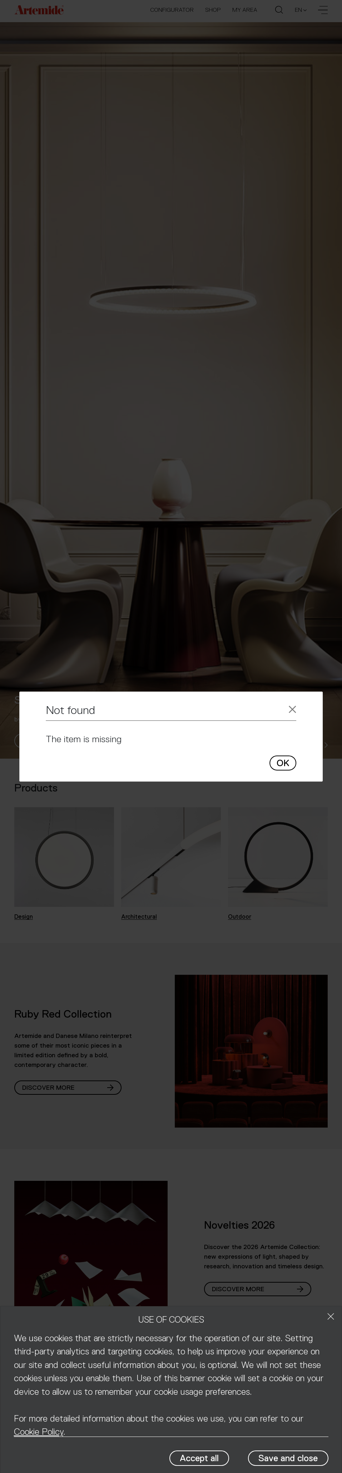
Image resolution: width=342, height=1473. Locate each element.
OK (283, 763)
